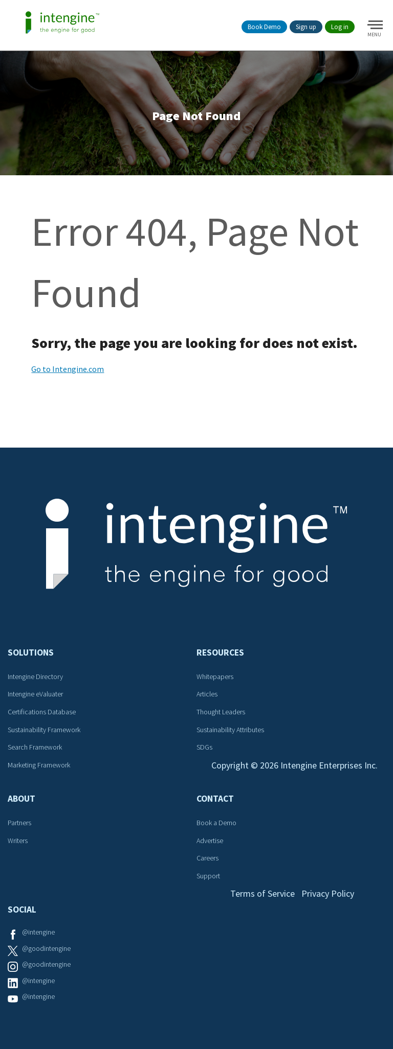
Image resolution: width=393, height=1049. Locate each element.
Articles (206, 693)
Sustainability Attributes (230, 729)
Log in (339, 26)
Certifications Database (42, 711)
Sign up (306, 26)
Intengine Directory (35, 676)
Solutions (31, 652)
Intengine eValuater (35, 693)
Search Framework (35, 747)
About (21, 798)
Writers (18, 840)
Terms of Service (262, 893)
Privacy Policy (327, 893)
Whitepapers (214, 676)
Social (22, 909)
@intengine (38, 932)
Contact (215, 798)
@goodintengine (46, 948)
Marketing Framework (39, 765)
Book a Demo (216, 822)
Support (208, 875)
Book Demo (264, 26)
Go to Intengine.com (67, 369)
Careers (207, 857)
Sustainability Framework (44, 729)
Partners (19, 822)
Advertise (209, 840)
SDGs (204, 747)
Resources (220, 652)
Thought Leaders (220, 711)
